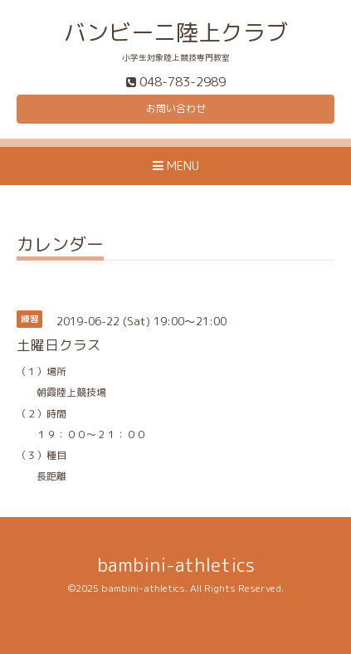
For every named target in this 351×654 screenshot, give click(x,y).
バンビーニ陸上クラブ (176, 32)
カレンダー (60, 246)
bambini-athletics (176, 565)
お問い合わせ (176, 108)
